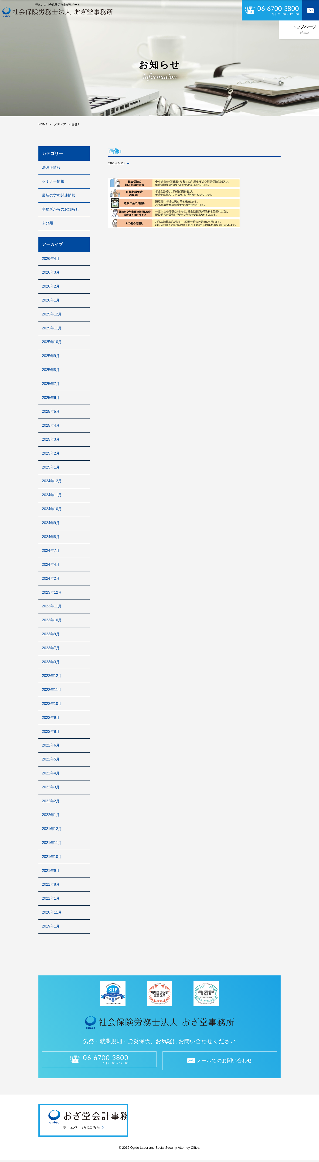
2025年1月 (51, 467)
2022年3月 (51, 787)
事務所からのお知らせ (60, 209)
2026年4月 (51, 259)
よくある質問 (260, 29)
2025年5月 (51, 411)
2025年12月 (52, 314)
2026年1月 (51, 300)
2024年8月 (51, 537)
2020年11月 (52, 912)
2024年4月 (51, 564)
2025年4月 (51, 425)
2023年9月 (51, 634)
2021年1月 (51, 898)
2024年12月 (52, 481)
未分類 (47, 223)
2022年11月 (52, 690)
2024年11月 (52, 495)
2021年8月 (51, 884)
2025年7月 (51, 384)
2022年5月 (51, 759)
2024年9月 (51, 523)
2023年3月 (51, 662)
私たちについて (61, 29)
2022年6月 (51, 745)
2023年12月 (52, 592)
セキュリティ (172, 29)
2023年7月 (51, 648)
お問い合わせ (294, 29)
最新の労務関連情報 (58, 195)
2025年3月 (51, 439)
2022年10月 (52, 704)
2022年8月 (51, 731)
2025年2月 (51, 453)
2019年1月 (51, 926)
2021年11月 (52, 843)
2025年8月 (51, 370)
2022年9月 (51, 718)
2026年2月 (51, 286)
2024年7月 (51, 551)
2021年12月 (52, 829)
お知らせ (229, 29)
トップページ (25, 29)
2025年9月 (51, 356)
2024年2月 (51, 578)
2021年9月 (51, 871)
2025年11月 (52, 328)
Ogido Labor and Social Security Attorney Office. (164, 1149)
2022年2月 (51, 801)
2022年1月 (51, 815)
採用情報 (202, 29)
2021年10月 (52, 857)
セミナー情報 (53, 181)
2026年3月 (51, 272)
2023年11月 (52, 606)
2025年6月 (51, 398)
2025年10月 (52, 342)
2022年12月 (52, 676)
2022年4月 (51, 773)
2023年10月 (52, 620)
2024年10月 (52, 509)
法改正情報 (51, 167)
